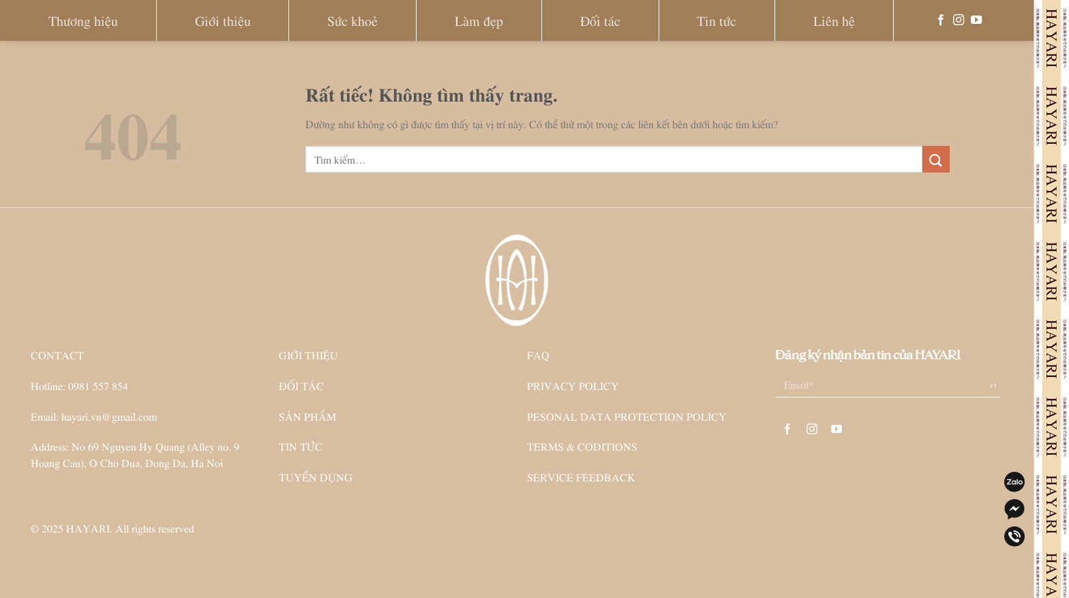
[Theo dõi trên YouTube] (976, 20)
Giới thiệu (223, 20)
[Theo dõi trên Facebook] (940, 20)
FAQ (538, 354)
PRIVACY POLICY (573, 385)
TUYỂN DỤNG (315, 476)
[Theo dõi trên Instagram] (958, 20)
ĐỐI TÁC (301, 385)
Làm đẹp (479, 20)
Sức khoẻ (352, 20)
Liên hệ (834, 20)
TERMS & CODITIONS (582, 446)
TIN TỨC (300, 446)
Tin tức (716, 20)
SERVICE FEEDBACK (581, 476)
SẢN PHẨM (307, 416)
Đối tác (600, 20)
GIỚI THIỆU (308, 354)
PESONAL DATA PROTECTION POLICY (627, 416)
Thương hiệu (83, 20)
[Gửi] (936, 159)
